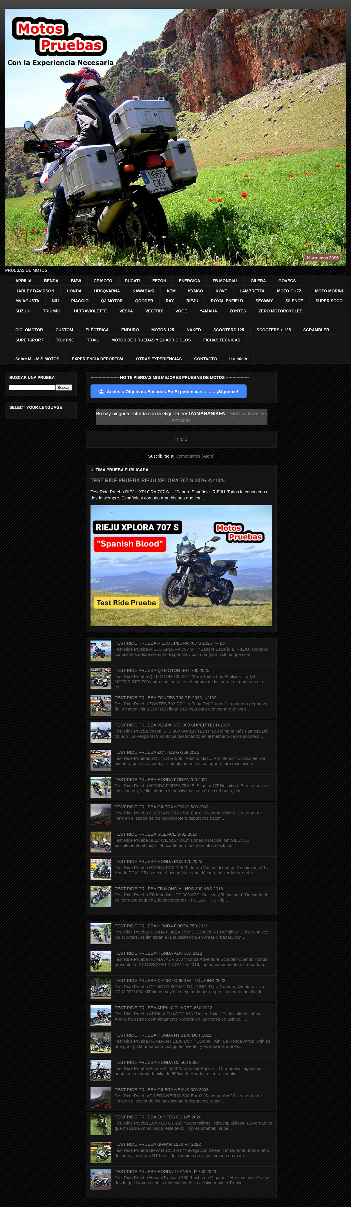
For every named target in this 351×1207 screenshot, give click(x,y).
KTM (171, 291)
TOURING (65, 340)
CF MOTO (103, 280)
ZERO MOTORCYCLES (280, 311)
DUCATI (132, 280)
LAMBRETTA (252, 291)
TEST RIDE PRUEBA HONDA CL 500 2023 (157, 1062)
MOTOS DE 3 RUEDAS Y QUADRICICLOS (151, 340)
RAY (170, 300)
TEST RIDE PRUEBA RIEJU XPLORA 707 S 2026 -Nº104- (158, 480)
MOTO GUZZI (290, 291)
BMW (76, 280)
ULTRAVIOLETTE (90, 311)
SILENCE (294, 300)
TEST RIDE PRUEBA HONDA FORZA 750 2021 (161, 779)
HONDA (74, 291)
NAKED (194, 330)
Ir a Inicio (238, 359)
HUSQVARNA (107, 291)
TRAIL (93, 340)
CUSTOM (64, 330)
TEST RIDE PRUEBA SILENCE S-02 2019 (156, 834)
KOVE (221, 291)
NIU (55, 300)
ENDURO (130, 330)
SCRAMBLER (316, 330)
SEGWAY (264, 300)
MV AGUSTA (27, 300)
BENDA (51, 280)
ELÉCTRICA (97, 330)
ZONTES (237, 311)
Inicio (181, 439)
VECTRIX (154, 311)
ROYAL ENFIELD (227, 300)
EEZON (159, 280)
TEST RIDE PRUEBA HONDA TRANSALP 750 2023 (165, 1171)
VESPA (126, 311)
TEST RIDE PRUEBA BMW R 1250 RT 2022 (158, 1144)
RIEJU (192, 300)
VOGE (181, 311)
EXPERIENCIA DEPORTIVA (98, 359)
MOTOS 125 (162, 330)
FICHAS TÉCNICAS (221, 340)
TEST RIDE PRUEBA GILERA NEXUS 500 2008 (162, 806)
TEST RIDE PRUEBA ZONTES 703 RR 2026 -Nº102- (166, 697)
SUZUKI (22, 311)
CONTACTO (205, 359)
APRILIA (23, 280)
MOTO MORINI (329, 291)
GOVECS (287, 280)
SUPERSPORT (29, 340)
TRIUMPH (52, 311)
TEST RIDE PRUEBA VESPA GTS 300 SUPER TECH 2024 (172, 724)
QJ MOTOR (111, 300)
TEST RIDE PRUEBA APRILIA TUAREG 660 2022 (163, 1007)
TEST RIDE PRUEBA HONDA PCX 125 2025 (158, 861)
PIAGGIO (80, 300)
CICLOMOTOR (29, 330)
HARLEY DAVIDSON (34, 291)
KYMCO (195, 291)
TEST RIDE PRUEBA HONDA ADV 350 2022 (158, 953)
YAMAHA (208, 311)
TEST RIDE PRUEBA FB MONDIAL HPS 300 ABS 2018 (169, 888)
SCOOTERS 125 (229, 330)
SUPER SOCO (329, 300)
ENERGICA (189, 280)
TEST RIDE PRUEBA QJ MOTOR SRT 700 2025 (162, 670)
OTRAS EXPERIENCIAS (159, 359)
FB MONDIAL (225, 280)
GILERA (258, 280)
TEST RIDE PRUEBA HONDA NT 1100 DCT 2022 (163, 1034)
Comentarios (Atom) (195, 456)
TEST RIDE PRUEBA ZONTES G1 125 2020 (158, 1116)
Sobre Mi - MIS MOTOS (37, 359)
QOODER (144, 300)
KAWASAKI (143, 291)
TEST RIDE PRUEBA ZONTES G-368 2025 (157, 752)
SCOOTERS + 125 (274, 330)
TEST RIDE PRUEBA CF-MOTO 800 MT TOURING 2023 (170, 980)
